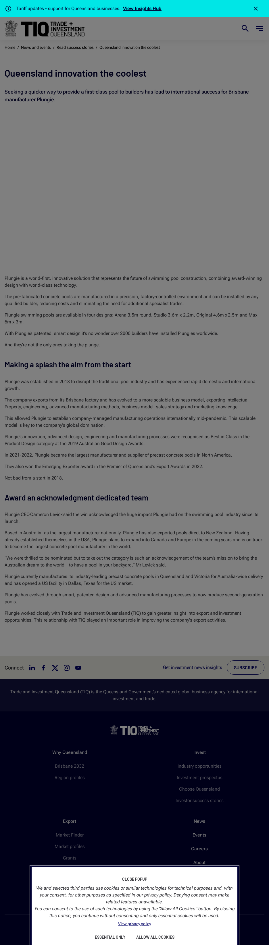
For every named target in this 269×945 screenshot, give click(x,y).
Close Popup (134, 879)
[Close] (255, 8)
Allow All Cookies (155, 937)
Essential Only (110, 937)
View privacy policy (134, 923)
